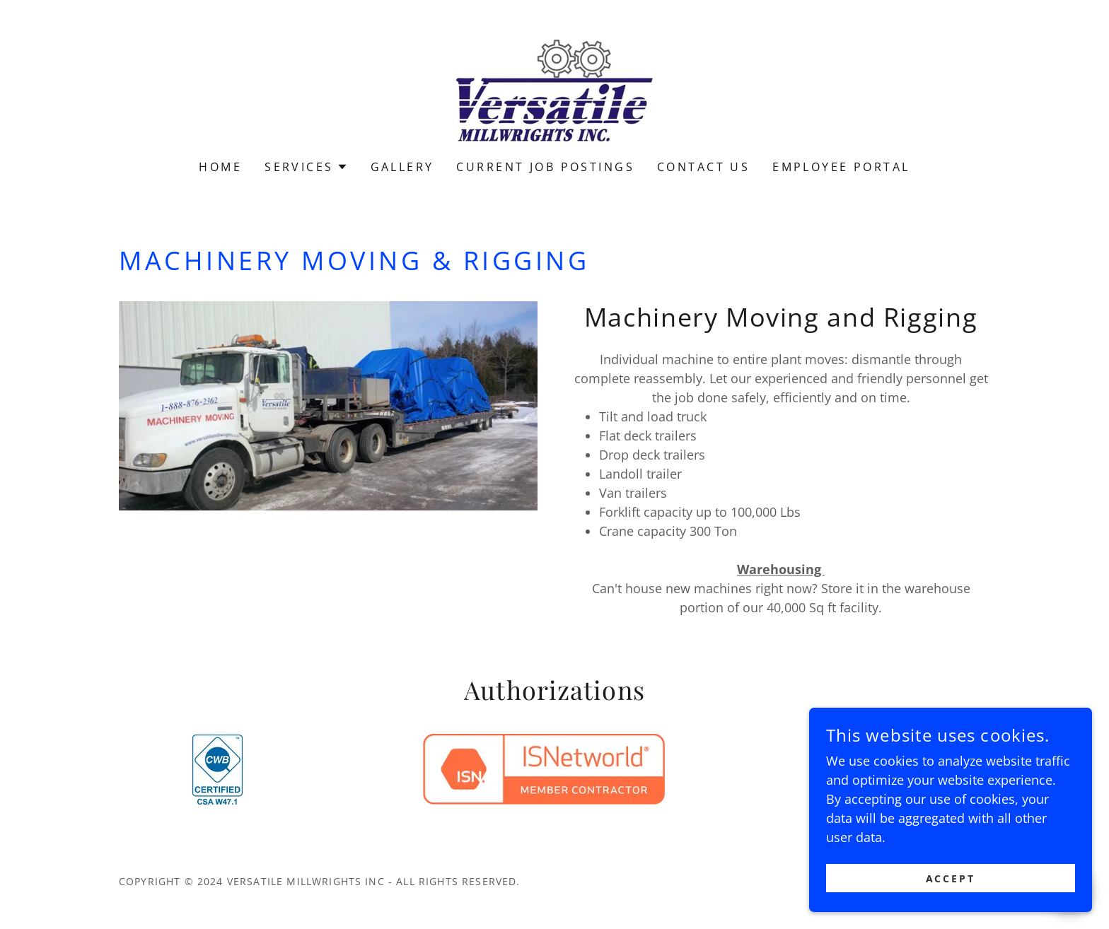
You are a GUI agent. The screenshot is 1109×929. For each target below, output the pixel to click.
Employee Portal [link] (841, 167)
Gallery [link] (402, 167)
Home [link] (220, 167)
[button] (306, 166)
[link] (554, 89)
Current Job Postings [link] (545, 167)
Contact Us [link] (703, 167)
